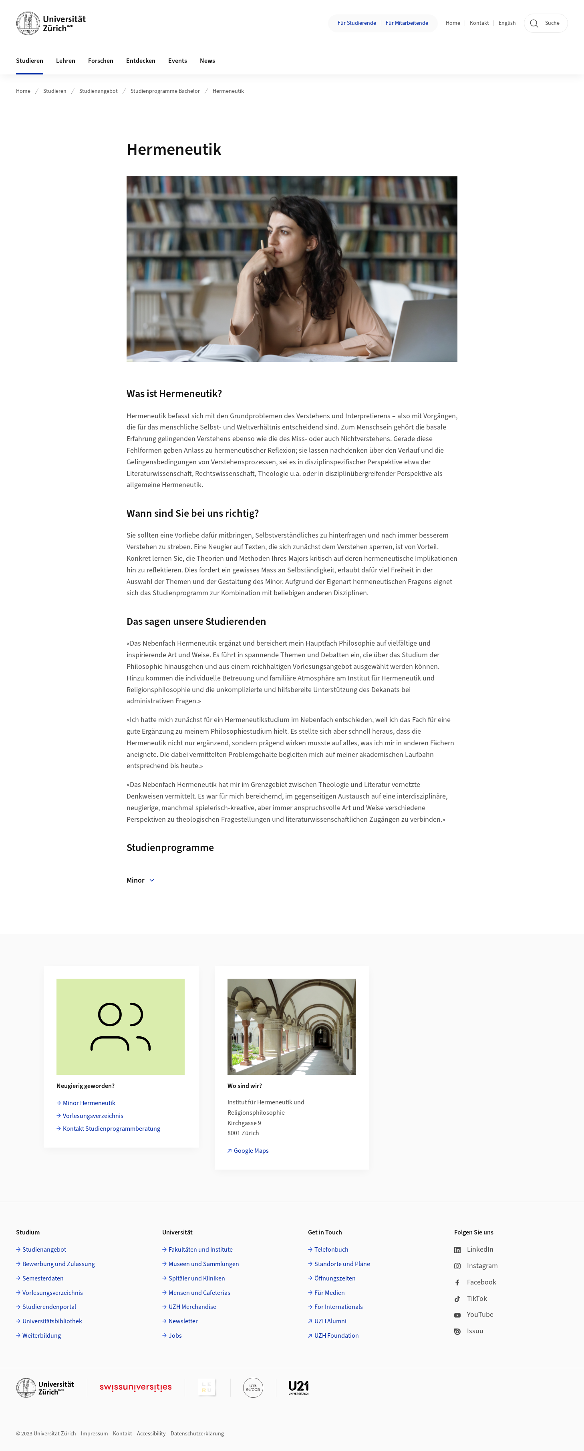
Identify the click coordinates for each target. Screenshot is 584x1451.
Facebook (475, 1282)
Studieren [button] (29, 60)
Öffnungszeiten (335, 1278)
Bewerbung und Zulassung (58, 1264)
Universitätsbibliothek (52, 1321)
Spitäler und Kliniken (197, 1278)
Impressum (94, 1434)
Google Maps (251, 1150)
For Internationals (338, 1306)
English (507, 23)
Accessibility (151, 1434)
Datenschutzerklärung (197, 1434)
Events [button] (177, 60)
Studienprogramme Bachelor (165, 91)
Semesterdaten (43, 1278)
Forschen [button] (100, 60)
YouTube (473, 1315)
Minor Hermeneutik (89, 1103)
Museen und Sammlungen (204, 1264)
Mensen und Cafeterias (199, 1292)
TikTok (470, 1299)
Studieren (54, 91)
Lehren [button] (65, 60)
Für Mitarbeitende (407, 23)
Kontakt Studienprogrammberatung (111, 1128)
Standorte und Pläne (342, 1264)
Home (453, 23)
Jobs (175, 1335)
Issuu (468, 1331)
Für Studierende (357, 23)
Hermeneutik (228, 91)
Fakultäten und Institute (201, 1249)
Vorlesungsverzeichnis (93, 1116)
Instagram (476, 1266)
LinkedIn (473, 1249)
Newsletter (183, 1321)
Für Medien (329, 1292)
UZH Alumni (330, 1321)
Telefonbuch (331, 1249)
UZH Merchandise (192, 1306)
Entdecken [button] (140, 60)
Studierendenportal (49, 1306)
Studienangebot (98, 91)
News (207, 60)
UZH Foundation (336, 1335)
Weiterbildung (41, 1335)
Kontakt (479, 23)
